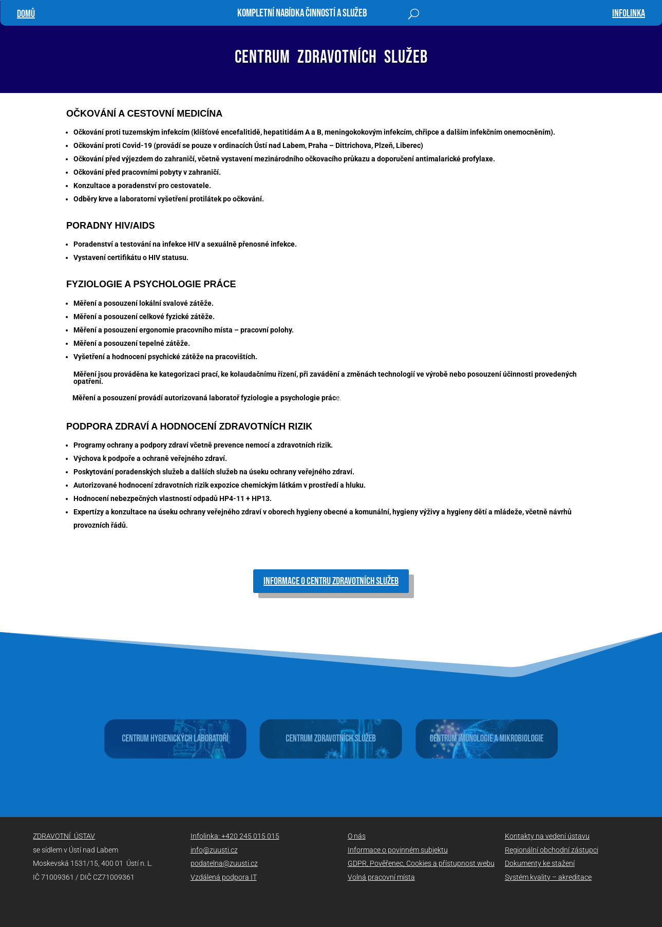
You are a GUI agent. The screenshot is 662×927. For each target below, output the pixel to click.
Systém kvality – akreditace (548, 877)
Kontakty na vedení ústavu (547, 836)
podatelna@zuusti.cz (224, 863)
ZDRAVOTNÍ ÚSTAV (64, 836)
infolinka (628, 13)
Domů (26, 14)
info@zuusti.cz (214, 850)
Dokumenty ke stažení (540, 863)
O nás (357, 836)
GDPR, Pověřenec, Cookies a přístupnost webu (421, 863)
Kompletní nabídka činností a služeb (302, 15)
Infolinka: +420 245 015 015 (235, 836)
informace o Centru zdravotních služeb (331, 581)
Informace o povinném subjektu (398, 850)
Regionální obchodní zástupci (551, 850)
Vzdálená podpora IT (224, 877)
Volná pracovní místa (381, 877)
